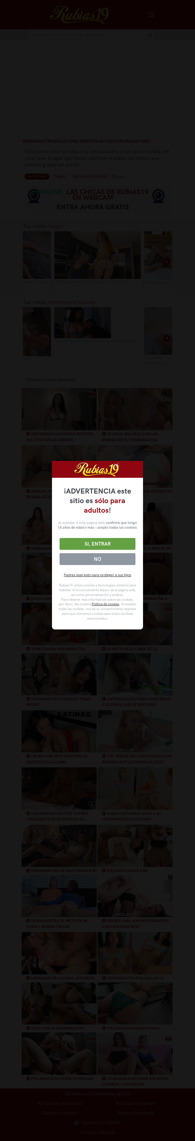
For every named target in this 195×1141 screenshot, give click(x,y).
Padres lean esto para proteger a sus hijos (97, 575)
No (97, 559)
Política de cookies (105, 604)
